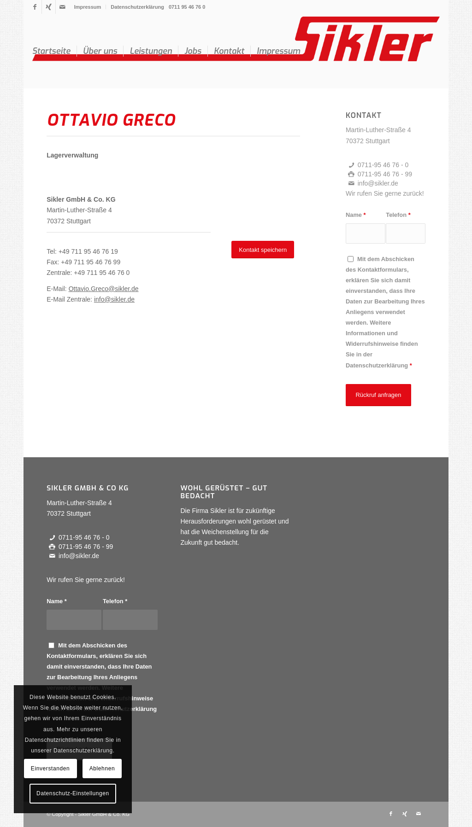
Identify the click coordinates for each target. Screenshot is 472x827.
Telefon (398, 214)
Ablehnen (102, 768)
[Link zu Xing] (48, 7)
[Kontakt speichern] (262, 250)
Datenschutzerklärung (137, 7)
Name (356, 214)
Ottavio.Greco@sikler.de (104, 288)
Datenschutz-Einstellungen (72, 793)
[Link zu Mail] (63, 7)
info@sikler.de (114, 299)
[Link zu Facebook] (34, 7)
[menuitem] (88, 7)
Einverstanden (50, 768)
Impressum (87, 7)
